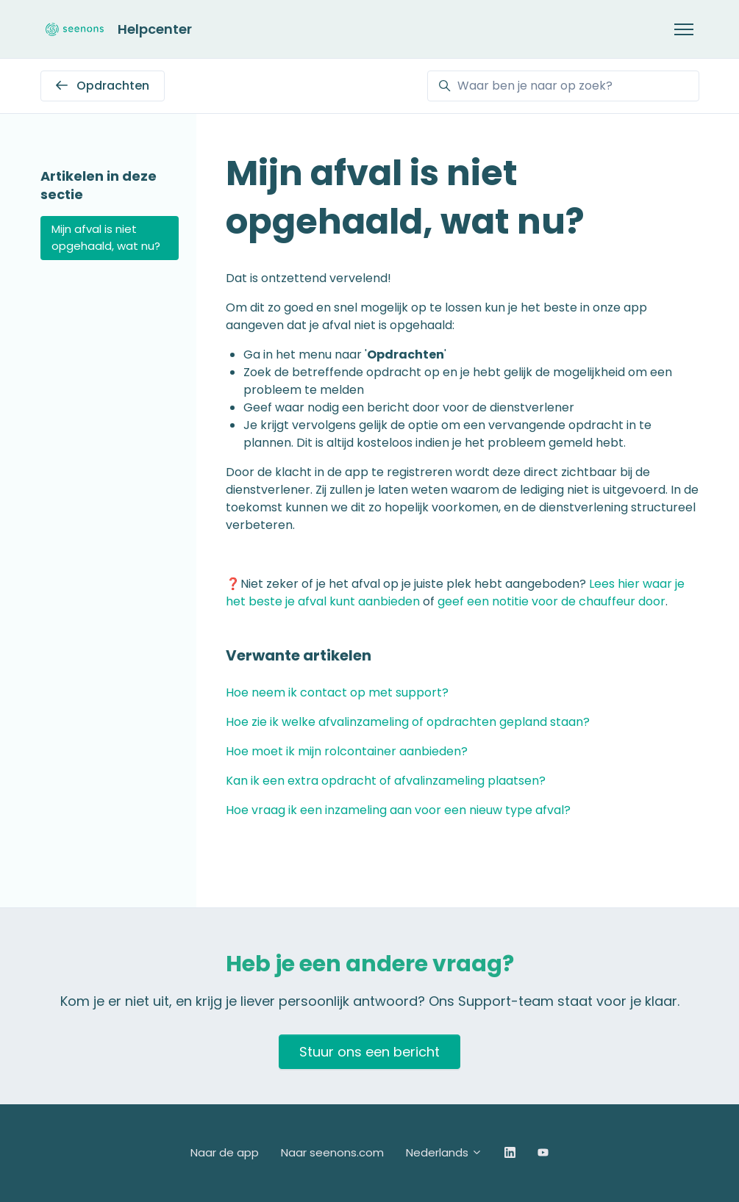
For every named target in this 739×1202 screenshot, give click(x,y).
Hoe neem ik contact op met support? (337, 692)
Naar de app (224, 1152)
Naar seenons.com (332, 1152)
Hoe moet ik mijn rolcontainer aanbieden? (347, 751)
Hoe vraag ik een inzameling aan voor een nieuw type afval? (398, 810)
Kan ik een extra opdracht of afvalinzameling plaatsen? (386, 780)
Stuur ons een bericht (369, 1052)
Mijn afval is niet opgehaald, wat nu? (105, 237)
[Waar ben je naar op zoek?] (563, 86)
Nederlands (444, 1152)
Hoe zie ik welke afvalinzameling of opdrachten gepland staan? (408, 721)
